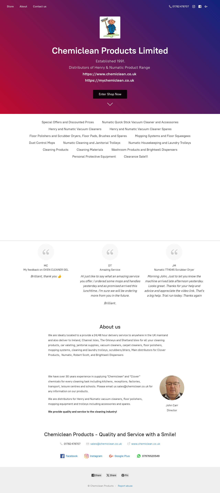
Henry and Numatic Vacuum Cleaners (75, 129)
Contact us (39, 6)
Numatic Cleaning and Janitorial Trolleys (91, 143)
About (23, 6)
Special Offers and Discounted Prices (68, 122)
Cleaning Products (55, 150)
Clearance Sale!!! (136, 156)
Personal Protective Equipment (94, 156)
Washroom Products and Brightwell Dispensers (144, 150)
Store (10, 6)
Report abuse (125, 485)
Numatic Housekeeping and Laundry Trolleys (160, 143)
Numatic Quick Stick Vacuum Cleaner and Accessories (140, 122)
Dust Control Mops (42, 143)
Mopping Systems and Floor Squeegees (162, 136)
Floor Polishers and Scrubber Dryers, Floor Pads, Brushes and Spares (78, 136)
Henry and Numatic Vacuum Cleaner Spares (141, 129)
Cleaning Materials (90, 150)
